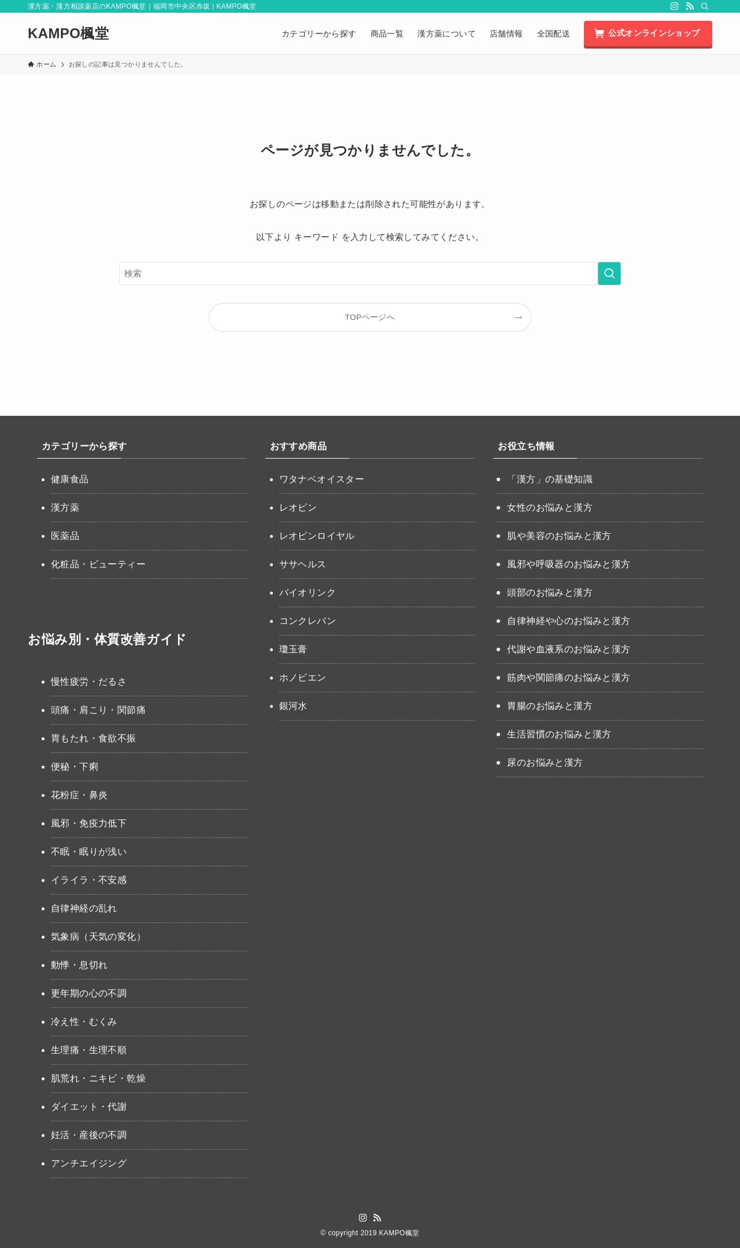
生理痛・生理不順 (89, 1050)
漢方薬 (65, 507)
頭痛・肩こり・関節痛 (98, 710)
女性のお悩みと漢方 (550, 507)
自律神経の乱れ (84, 908)
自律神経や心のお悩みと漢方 (568, 621)
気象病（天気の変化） (98, 936)
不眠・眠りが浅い (89, 851)
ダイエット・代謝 (89, 1107)
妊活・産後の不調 (89, 1135)
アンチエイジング (89, 1163)
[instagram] (674, 6)
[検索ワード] (370, 273)
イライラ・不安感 (89, 880)
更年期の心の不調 (89, 993)
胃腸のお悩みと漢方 (550, 706)
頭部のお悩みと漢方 (550, 592)
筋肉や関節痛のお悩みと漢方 (568, 677)
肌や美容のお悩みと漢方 (559, 536)
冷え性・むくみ (84, 1022)
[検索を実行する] (609, 273)
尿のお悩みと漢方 (545, 762)
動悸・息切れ (79, 965)
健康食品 (70, 479)
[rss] (689, 6)
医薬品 (65, 536)
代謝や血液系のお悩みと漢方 (568, 649)
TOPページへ (370, 317)
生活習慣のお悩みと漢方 (559, 734)
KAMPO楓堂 (68, 33)
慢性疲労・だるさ (89, 681)
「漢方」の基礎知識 (550, 479)
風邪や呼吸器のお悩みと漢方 (568, 564)
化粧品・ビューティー (98, 564)
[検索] (704, 6)
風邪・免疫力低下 (89, 823)
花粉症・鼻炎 (79, 795)
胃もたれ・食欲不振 (93, 738)
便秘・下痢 (74, 766)
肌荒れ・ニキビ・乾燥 (98, 1078)
